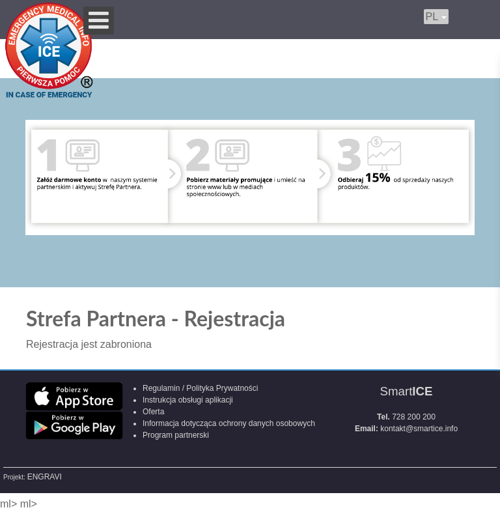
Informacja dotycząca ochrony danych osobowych (229, 423)
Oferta (153, 411)
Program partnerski (176, 435)
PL (436, 16)
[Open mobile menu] (98, 21)
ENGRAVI (44, 476)
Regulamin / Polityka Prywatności (200, 388)
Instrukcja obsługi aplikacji (188, 400)
